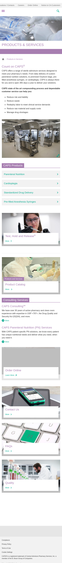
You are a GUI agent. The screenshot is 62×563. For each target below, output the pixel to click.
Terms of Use (6, 548)
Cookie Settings (7, 552)
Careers (21, 5)
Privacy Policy (6, 544)
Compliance (6, 540)
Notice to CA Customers (50, 5)
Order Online (33, 5)
